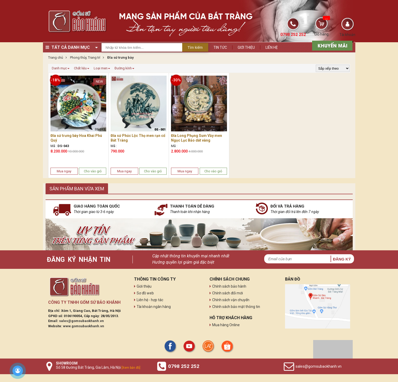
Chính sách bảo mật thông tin (236, 307)
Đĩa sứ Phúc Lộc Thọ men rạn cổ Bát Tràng (138, 138)
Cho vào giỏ (93, 171)
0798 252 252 (183, 366)
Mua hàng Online (226, 325)
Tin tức (220, 47)
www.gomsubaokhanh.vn (83, 326)
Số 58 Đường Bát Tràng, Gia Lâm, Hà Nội (98, 367)
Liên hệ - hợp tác (150, 300)
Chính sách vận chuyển (230, 300)
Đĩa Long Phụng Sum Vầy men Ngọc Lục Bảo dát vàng (196, 138)
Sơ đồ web (145, 293)
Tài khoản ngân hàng (154, 307)
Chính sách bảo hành (229, 286)
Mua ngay (64, 171)
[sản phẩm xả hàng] (331, 45)
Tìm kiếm (195, 47)
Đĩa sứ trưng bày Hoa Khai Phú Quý (76, 138)
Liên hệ (272, 47)
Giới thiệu (246, 47)
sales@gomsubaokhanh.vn (81, 321)
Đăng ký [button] (342, 259)
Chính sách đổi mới (227, 293)
